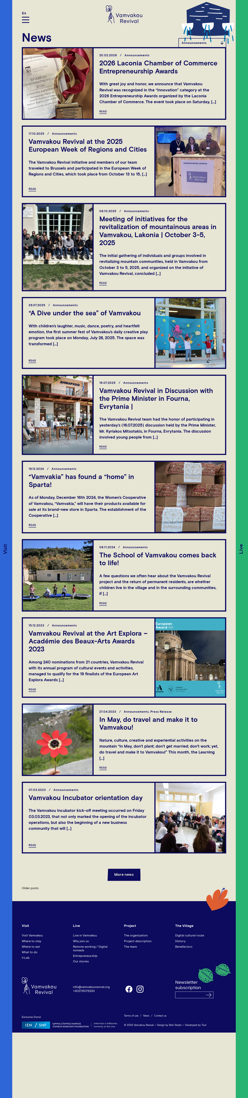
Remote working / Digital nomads (90, 948)
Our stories (81, 961)
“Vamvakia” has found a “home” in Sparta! (81, 481)
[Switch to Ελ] (25, 13)
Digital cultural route (189, 935)
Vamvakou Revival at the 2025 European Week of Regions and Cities (88, 146)
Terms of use (131, 1016)
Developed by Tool (195, 1025)
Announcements (137, 55)
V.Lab (26, 957)
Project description (138, 941)
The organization (136, 935)
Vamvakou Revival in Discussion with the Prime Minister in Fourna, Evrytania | (156, 399)
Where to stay (31, 941)
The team (130, 946)
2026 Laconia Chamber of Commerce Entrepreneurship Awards (158, 67)
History (180, 941)
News (146, 1016)
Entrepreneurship (85, 955)
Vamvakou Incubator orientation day (86, 798)
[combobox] (202, 42)
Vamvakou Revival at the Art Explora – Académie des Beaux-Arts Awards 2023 (88, 641)
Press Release (161, 711)
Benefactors (183, 946)
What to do (29, 952)
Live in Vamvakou (85, 935)
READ (103, 111)
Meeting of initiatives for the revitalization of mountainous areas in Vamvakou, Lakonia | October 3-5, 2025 (157, 231)
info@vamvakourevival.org (91, 987)
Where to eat (31, 946)
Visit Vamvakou (32, 935)
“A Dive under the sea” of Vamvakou (85, 313)
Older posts (30, 888)
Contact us (160, 1016)
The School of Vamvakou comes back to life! (157, 559)
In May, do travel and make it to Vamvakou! (148, 724)
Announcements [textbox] (194, 43)
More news (124, 875)
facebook (129, 989)
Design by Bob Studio (169, 1025)
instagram (140, 989)
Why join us (81, 941)
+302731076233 (84, 991)
